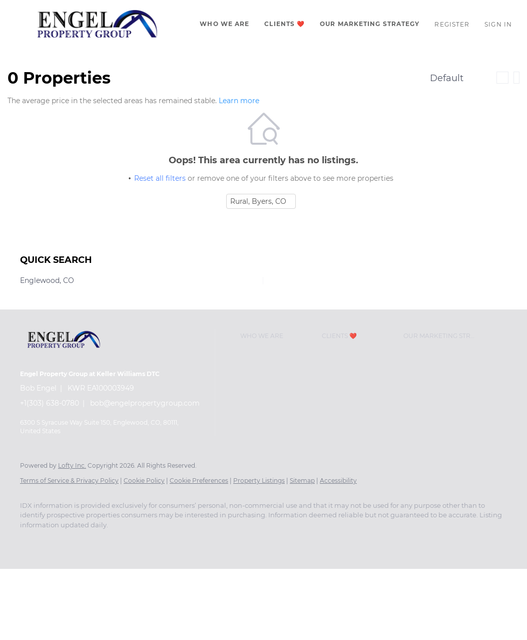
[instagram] (119, 542)
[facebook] (32, 542)
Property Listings (259, 480)
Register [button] (451, 24)
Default (446, 78)
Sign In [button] (498, 24)
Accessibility (338, 480)
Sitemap (302, 480)
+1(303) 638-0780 (49, 403)
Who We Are (224, 24)
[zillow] (90, 542)
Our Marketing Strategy (369, 24)
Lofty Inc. (72, 465)
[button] (97, 24)
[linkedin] (61, 542)
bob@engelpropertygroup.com (145, 403)
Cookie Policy (144, 480)
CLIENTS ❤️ (284, 24)
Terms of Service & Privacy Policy (69, 480)
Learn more (239, 100)
